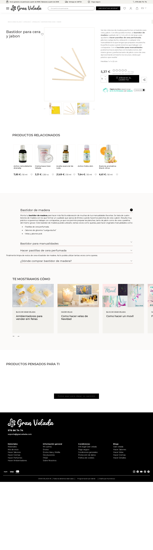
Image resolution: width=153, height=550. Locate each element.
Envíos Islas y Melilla (51, 506)
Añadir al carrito (114, 77)
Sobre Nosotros (49, 515)
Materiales (12, 501)
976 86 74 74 (140, 2)
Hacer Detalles (119, 512)
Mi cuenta (47, 501)
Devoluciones (49, 509)
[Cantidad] (86, 77)
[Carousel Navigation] (82, 390)
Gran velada (118, 501)
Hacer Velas (118, 506)
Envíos (46, 504)
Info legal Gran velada (87, 501)
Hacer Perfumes (15, 512)
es (143, 8)
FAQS (45, 512)
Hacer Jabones (14, 506)
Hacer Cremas (14, 509)
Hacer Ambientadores (17, 515)
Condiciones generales (88, 506)
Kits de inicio (13, 504)
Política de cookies (86, 512)
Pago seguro (83, 504)
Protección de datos (87, 509)
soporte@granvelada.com (20, 488)
